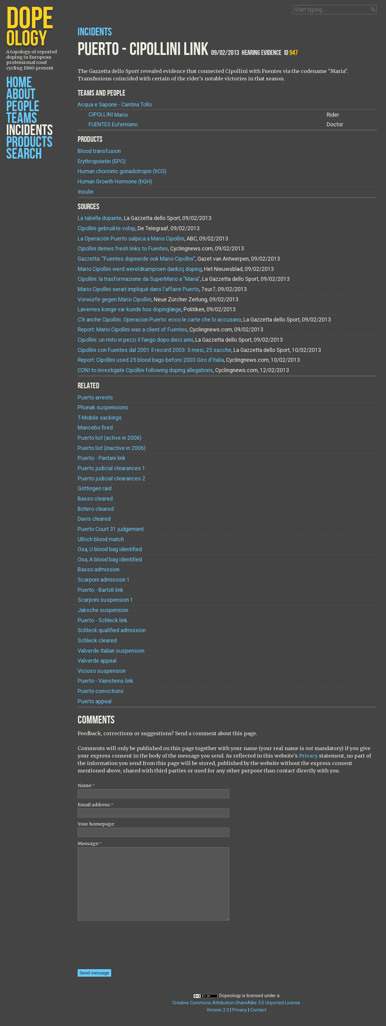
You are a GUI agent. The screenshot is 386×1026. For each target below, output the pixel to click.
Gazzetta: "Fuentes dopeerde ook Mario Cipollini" (136, 259)
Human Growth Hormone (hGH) (115, 181)
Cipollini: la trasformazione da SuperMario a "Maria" (139, 279)
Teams (21, 118)
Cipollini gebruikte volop (106, 228)
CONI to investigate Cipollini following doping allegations (145, 370)
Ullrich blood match (101, 539)
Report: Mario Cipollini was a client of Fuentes (132, 329)
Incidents (29, 130)
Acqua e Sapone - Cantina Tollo (115, 104)
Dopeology (230, 995)
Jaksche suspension (103, 610)
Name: (86, 785)
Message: (90, 843)
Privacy (308, 756)
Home (19, 83)
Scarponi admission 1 (104, 580)
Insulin (85, 192)
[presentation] (103, 947)
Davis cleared (94, 519)
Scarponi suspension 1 (105, 600)
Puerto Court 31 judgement (111, 529)
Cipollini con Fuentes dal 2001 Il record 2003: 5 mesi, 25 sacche (154, 350)
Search (24, 154)
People (22, 106)
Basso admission (99, 569)
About (20, 94)
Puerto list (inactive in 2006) (112, 448)
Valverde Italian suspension (111, 651)
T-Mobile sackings (100, 418)
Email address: (96, 805)
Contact (258, 1010)
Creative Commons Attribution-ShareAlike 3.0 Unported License (236, 1003)
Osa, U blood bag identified (110, 549)
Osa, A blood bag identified (110, 559)
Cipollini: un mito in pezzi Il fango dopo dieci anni (135, 340)
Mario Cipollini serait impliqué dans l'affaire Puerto (138, 289)
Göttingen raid (94, 488)
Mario (108, 114)
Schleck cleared (97, 640)
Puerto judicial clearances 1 (111, 468)
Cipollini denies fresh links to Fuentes (123, 248)
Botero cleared (96, 509)
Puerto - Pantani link (101, 458)
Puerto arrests (95, 397)
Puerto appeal (94, 701)
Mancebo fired (95, 428)
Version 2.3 (218, 1010)
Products (29, 142)
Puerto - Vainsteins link (105, 681)
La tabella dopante (100, 218)
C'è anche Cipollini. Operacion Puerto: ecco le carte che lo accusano (159, 320)
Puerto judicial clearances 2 (111, 478)
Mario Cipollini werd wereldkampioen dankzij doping (140, 269)
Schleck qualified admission (112, 630)
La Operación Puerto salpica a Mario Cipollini (131, 239)
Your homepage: (96, 824)
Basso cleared (95, 499)
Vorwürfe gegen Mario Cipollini (115, 299)
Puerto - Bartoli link (100, 590)
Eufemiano (113, 124)
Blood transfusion (99, 151)
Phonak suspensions (103, 407)
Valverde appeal (97, 661)
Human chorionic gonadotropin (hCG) (122, 171)
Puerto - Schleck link (102, 620)
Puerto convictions (101, 691)
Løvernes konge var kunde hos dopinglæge (129, 309)
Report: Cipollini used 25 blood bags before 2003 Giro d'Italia (151, 360)
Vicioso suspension (102, 671)
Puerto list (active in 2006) (110, 438)
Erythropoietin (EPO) (102, 161)
